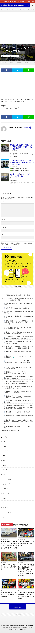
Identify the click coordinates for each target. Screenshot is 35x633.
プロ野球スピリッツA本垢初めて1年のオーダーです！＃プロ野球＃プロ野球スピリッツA (18, 377)
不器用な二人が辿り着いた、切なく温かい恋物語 (18, 295)
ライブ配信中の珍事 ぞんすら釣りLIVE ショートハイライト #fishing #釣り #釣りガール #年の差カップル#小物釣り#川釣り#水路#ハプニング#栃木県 (18, 407)
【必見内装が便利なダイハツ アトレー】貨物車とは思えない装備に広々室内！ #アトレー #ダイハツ (22, 162)
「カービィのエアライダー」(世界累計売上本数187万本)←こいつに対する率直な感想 (18, 299)
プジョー (5, 498)
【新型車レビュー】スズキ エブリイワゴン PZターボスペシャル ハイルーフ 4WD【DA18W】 (18, 372)
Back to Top (17, 607)
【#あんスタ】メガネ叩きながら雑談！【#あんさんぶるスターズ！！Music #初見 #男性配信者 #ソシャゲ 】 (18, 382)
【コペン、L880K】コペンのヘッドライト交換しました (26, 544)
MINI (19, 10)
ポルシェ (5, 507)
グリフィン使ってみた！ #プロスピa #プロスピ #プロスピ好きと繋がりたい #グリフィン (18, 387)
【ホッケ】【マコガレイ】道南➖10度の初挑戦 (18, 412)
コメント (3, 202)
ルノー (4, 517)
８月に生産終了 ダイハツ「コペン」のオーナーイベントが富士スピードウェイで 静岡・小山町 (9, 545)
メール (3, 227)
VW (24, 10)
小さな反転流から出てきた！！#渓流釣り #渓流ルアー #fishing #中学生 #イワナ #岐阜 (18, 328)
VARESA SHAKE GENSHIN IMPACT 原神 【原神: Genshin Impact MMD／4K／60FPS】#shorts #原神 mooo (17, 362)
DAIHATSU (14, 56)
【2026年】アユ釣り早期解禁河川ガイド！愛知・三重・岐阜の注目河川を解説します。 (18, 332)
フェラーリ (6, 493)
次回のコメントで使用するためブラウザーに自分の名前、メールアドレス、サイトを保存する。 (17, 243)
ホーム (2, 10)
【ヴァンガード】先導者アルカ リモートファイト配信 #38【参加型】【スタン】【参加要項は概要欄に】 (18, 347)
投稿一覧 (26, 127)
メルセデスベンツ (8, 512)
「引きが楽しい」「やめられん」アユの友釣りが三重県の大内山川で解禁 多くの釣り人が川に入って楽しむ (18, 337)
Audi (8, 10)
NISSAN (5, 465)
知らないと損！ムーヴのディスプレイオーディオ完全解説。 (9, 594)
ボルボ (4, 503)
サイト (3, 234)
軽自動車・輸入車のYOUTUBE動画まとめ (22, 625)
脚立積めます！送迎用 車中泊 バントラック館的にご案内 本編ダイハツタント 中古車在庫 (22, 147)
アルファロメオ (7, 479)
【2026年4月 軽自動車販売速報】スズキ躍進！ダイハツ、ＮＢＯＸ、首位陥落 (26, 595)
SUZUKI (5, 470)
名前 (3, 219)
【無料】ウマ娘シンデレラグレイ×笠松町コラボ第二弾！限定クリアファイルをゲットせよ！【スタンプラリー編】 (18, 421)
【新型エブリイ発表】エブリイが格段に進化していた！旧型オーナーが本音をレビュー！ (17, 392)
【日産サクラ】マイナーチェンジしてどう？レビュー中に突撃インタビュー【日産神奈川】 (18, 396)
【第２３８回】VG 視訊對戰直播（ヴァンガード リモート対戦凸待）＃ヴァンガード (18, 342)
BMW (13, 10)
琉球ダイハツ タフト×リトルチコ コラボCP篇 (8, 567)
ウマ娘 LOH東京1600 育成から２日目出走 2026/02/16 (19, 415)
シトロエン (6, 488)
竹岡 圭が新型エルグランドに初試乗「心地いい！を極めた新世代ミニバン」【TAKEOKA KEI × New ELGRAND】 (18, 322)
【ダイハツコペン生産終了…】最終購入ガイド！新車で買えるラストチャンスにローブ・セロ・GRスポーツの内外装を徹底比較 (26, 570)
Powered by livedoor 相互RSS (10, 430)
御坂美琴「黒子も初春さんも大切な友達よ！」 (17, 308)
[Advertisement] (17, 28)
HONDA (5, 455)
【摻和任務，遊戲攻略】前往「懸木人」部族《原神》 (19, 351)
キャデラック (6, 484)
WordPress (23, 629)
